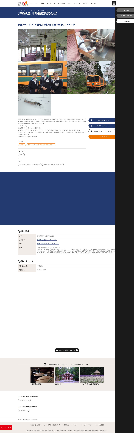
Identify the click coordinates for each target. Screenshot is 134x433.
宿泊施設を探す (24, 400)
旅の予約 (85, 3)
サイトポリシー (75, 425)
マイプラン (6, 428)
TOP (19, 419)
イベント (77, 3)
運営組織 (66, 425)
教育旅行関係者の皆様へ (54, 425)
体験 (21, 155)
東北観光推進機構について (37, 425)
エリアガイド (34, 3)
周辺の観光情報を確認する (67, 350)
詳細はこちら (34, 368)
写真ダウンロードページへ (101, 131)
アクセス (93, 3)
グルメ (70, 3)
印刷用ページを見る (100, 126)
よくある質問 (100, 425)
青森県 (21, 145)
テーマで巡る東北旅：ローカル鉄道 (29, 164)
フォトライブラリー (88, 425)
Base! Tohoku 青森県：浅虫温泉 (53, 164)
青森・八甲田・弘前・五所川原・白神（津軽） (41, 145)
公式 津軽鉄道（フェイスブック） (48, 244)
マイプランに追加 (100, 137)
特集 (42, 3)
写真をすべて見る (100, 120)
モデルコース (51, 3)
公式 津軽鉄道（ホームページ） (47, 240)
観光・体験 (61, 3)
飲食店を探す (23, 410)
